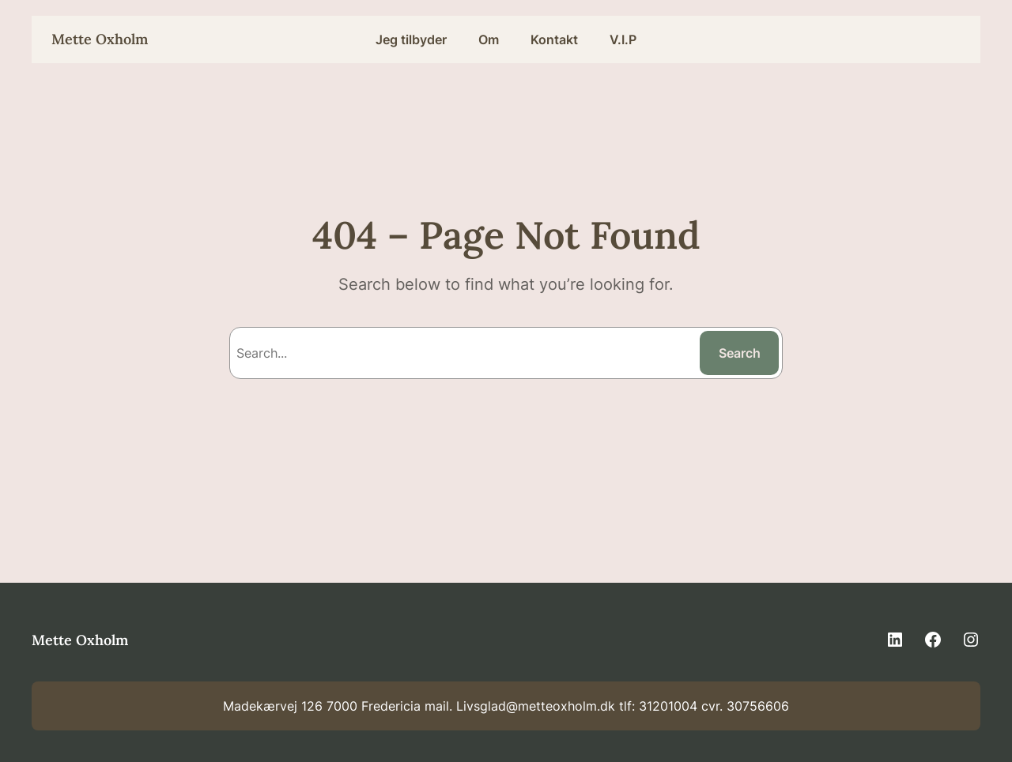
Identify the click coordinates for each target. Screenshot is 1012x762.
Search (740, 353)
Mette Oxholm (99, 39)
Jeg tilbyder (411, 39)
